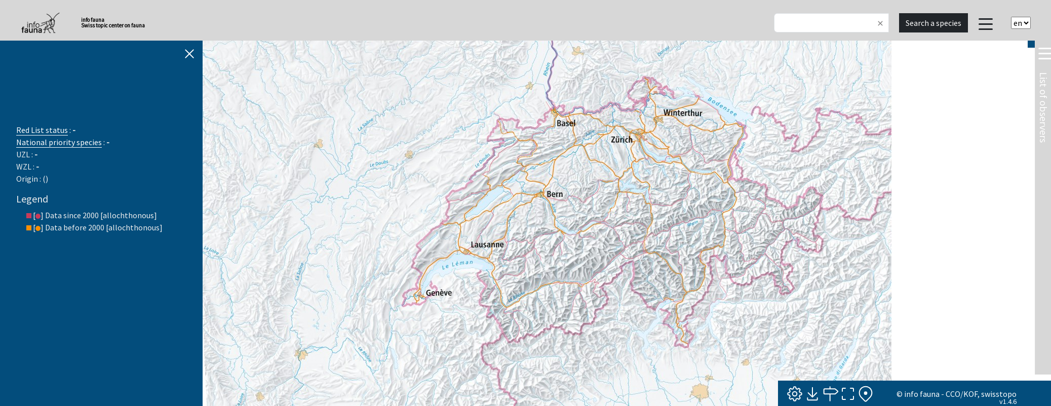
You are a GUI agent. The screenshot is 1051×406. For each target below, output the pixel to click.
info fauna (922, 394)
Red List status (42, 130)
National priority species (59, 142)
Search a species (933, 23)
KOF (970, 394)
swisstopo (999, 394)
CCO (953, 394)
